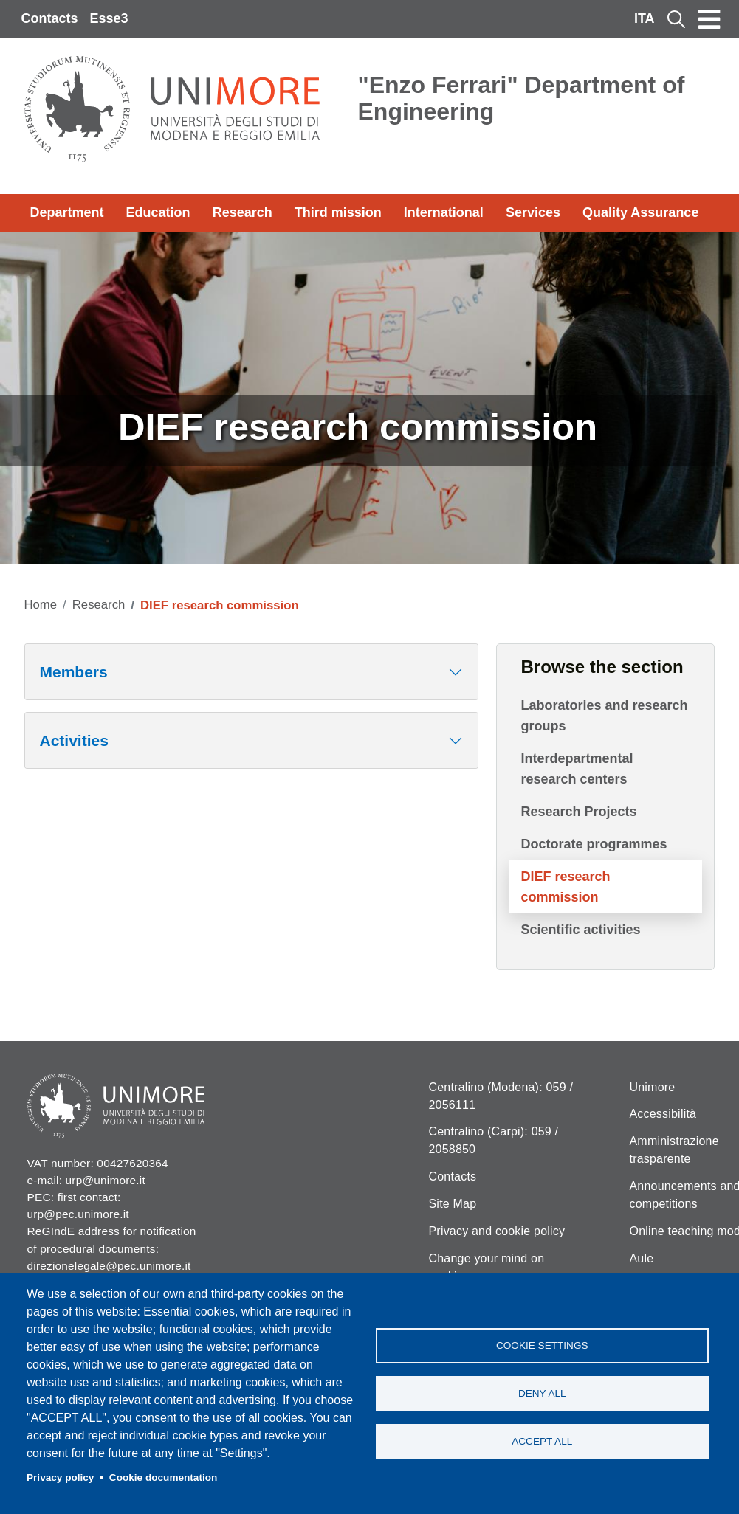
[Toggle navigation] (709, 19)
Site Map (453, 1203)
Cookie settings (542, 1345)
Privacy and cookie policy (497, 1231)
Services (533, 212)
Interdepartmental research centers (576, 769)
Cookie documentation (163, 1477)
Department (67, 212)
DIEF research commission (565, 887)
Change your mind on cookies (487, 1267)
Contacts (49, 18)
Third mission (338, 212)
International (444, 212)
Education (158, 212)
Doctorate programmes (593, 844)
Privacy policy (60, 1477)
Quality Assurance (640, 212)
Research (242, 212)
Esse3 (109, 18)
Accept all (542, 1441)
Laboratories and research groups (603, 715)
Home (41, 605)
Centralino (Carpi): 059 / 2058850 (494, 1140)
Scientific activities (580, 929)
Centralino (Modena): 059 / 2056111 (501, 1096)
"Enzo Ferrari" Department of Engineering (521, 98)
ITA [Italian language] (644, 18)
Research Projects (578, 811)
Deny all (542, 1393)
